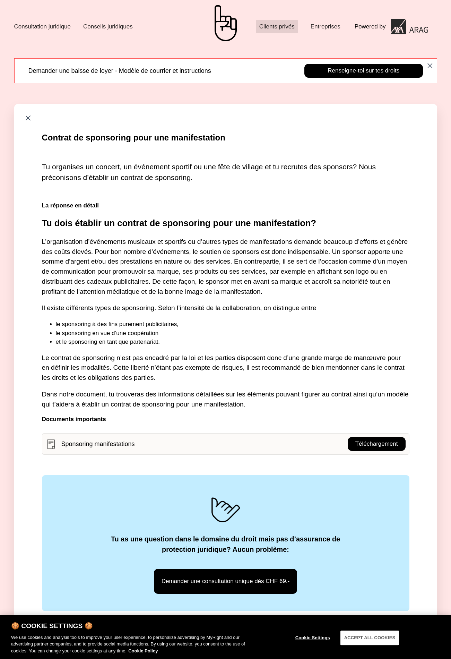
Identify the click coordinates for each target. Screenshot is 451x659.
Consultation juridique (42, 26)
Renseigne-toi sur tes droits (363, 70)
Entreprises (325, 26)
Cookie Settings (312, 639)
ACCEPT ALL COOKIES (370, 639)
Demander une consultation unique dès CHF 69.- (226, 581)
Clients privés (277, 26)
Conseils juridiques (108, 26)
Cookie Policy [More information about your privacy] (143, 653)
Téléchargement (376, 443)
